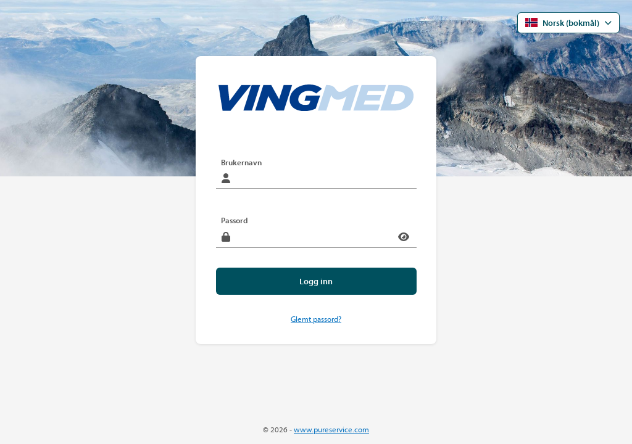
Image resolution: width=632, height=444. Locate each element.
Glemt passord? (316, 319)
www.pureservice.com (331, 429)
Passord (234, 220)
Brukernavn (241, 162)
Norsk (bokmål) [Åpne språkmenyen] (562, 23)
